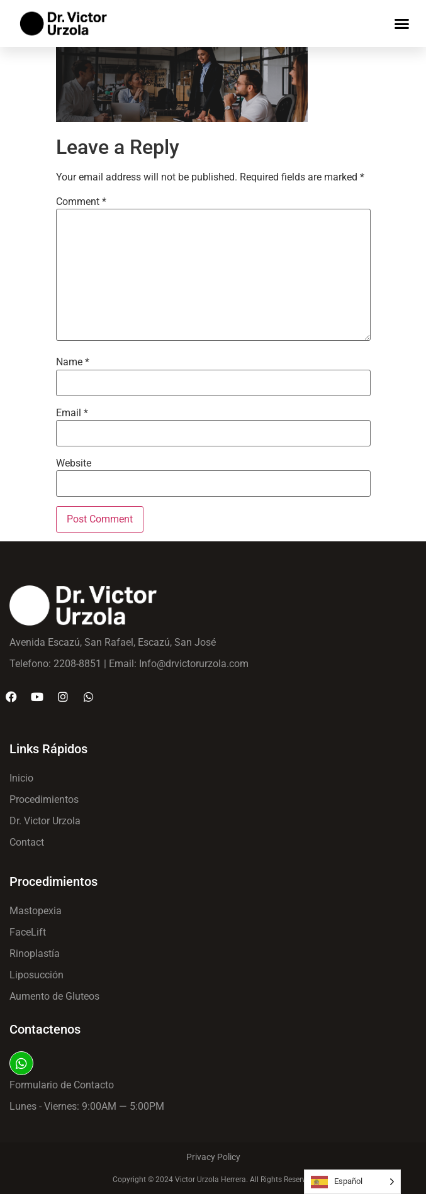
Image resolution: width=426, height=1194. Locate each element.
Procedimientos (53, 881)
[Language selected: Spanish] (352, 1181)
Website (73, 463)
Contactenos (45, 1029)
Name (72, 362)
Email (72, 413)
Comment (81, 202)
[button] (402, 24)
